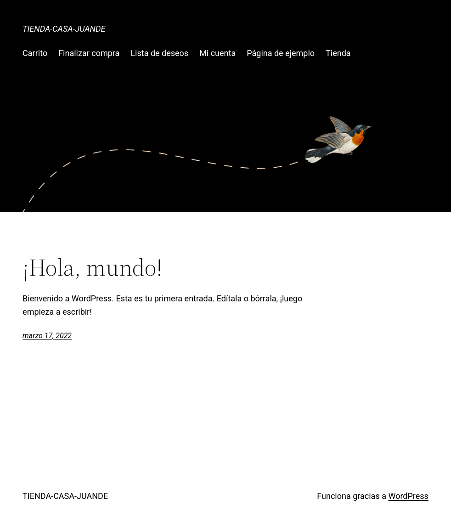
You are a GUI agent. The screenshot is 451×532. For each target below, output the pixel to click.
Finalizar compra (88, 53)
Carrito (35, 53)
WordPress (408, 496)
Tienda (338, 53)
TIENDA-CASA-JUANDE (64, 29)
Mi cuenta (217, 53)
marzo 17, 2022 (47, 335)
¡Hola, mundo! (93, 267)
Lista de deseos (159, 53)
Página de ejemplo (281, 53)
